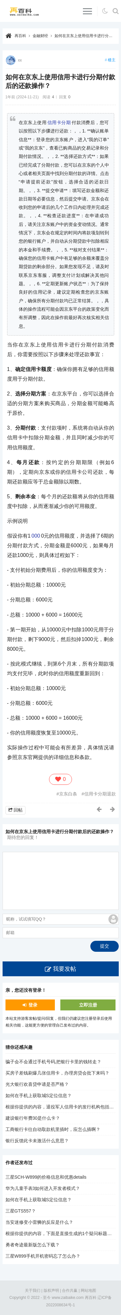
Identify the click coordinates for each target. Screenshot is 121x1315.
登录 (32, 1005)
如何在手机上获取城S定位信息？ (38, 1095)
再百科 (20, 36)
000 (36, 536)
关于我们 (32, 1290)
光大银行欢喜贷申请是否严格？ (37, 1084)
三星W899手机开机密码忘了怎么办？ (43, 1256)
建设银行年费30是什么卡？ (32, 1118)
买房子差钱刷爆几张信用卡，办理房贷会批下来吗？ (57, 1073)
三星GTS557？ (20, 1210)
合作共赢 (69, 1290)
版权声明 (51, 1290)
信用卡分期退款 (100, 793)
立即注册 (88, 1005)
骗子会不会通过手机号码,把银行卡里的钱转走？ (53, 1061)
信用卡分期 (59, 122)
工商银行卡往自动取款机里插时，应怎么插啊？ (52, 1129)
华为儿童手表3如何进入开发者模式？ (42, 1188)
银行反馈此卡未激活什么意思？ (37, 1140)
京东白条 (68, 793)
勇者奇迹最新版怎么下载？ (32, 1244)
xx (20, 60)
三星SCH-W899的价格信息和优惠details (45, 1177)
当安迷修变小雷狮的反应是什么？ (39, 1222)
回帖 (18, 810)
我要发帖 (64, 969)
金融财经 (40, 36)
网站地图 (88, 1290)
